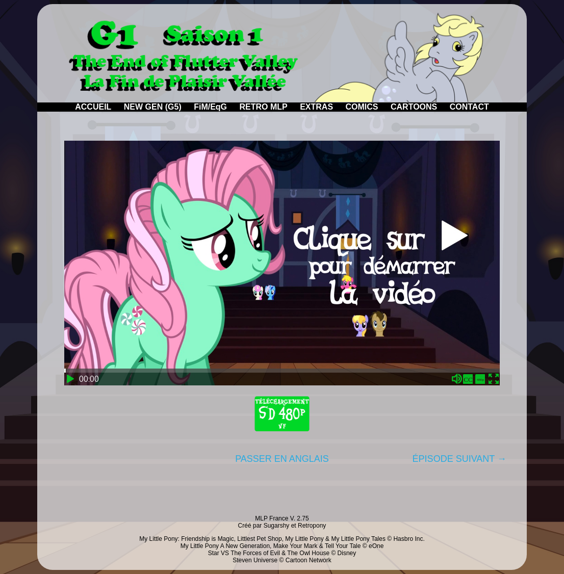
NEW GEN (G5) (153, 106)
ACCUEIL (93, 106)
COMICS (362, 106)
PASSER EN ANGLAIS (282, 459)
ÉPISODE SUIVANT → (459, 459)
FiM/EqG (210, 106)
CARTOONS (414, 106)
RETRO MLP (264, 106)
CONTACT (469, 106)
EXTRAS (316, 106)
